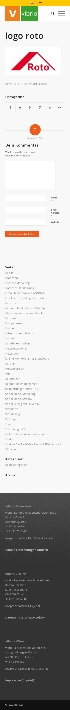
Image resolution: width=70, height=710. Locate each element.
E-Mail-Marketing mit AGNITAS (25, 293)
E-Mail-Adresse (55, 213)
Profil (8, 373)
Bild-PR (10, 273)
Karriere (10, 318)
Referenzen (12, 378)
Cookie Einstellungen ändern (26, 550)
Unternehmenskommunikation (25, 434)
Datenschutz (14, 617)
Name (54, 199)
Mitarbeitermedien (17, 343)
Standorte (11, 409)
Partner (10, 363)
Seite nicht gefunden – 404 (22, 389)
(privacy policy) (34, 617)
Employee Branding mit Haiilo (24, 298)
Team (9, 424)
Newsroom (12, 353)
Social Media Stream (18, 399)
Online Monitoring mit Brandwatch (27, 358)
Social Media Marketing (20, 394)
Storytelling (12, 414)
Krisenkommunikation (19, 333)
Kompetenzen (14, 323)
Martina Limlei (40, 668)
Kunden (10, 338)
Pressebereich (14, 368)
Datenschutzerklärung (19, 288)
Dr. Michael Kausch (40, 538)
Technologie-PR (15, 429)
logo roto (24, 35)
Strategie (11, 419)
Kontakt (10, 328)
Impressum (12, 303)
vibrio (9, 439)
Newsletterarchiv (16, 348)
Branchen (11, 278)
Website (55, 221)
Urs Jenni (34, 606)
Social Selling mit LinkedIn (22, 404)
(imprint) (28, 680)
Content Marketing (17, 283)
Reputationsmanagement (21, 384)
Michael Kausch (38, 84)
